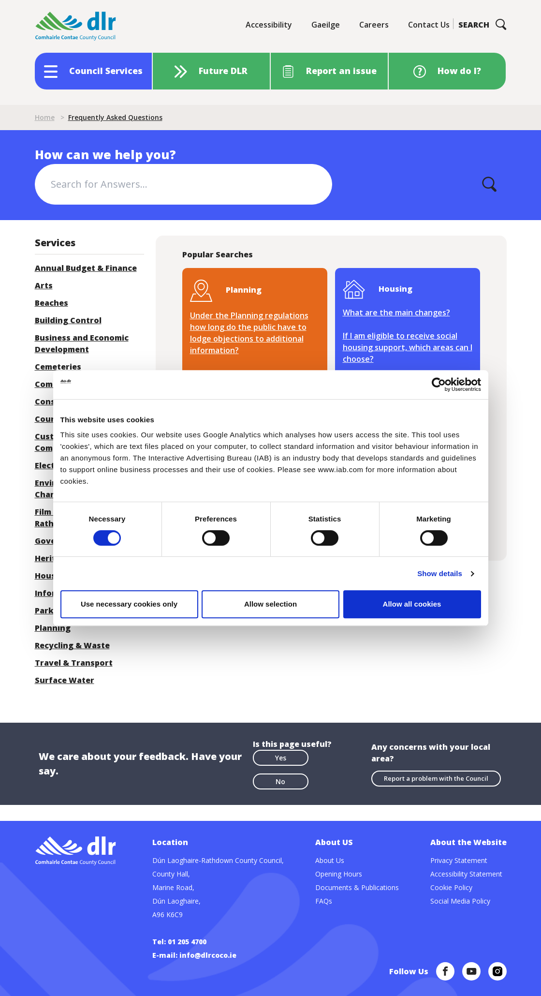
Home (45, 117)
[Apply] (489, 184)
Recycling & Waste (72, 645)
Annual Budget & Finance (86, 268)
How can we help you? (105, 154)
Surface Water (64, 680)
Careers (374, 24)
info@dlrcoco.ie (207, 955)
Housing (52, 575)
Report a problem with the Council (436, 778)
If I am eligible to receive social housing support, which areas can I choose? (407, 347)
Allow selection (270, 604)
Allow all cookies (412, 604)
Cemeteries (58, 366)
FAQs (323, 901)
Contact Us (429, 24)
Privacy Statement (458, 860)
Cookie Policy (451, 887)
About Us (329, 860)
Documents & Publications (357, 887)
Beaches (51, 302)
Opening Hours (338, 873)
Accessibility (269, 24)
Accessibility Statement (466, 873)
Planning (53, 628)
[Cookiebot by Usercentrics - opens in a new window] (438, 384)
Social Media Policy (460, 901)
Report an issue (341, 70)
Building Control (68, 320)
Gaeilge (325, 24)
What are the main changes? (396, 312)
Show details (439, 573)
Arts (44, 285)
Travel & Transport (74, 662)
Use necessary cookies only (129, 604)
